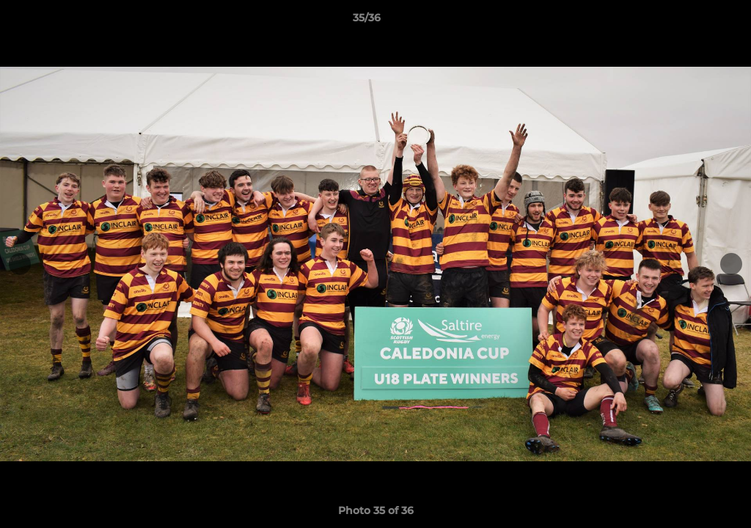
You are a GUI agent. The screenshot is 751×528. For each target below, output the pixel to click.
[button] (689, 21)
